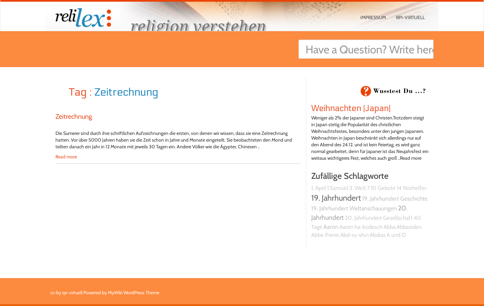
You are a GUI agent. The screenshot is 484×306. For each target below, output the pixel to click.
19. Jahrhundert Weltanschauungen (354, 208)
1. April (318, 188)
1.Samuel (337, 188)
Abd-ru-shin (354, 235)
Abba (390, 226)
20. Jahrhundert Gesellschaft (379, 217)
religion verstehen (198, 26)
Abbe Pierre (325, 235)
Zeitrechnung (73, 116)
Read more (66, 157)
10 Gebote (383, 188)
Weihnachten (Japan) (351, 108)
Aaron (330, 226)
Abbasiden (409, 226)
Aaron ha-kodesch (360, 226)
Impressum (373, 17)
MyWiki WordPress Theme (133, 293)
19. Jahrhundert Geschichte (395, 198)
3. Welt (357, 188)
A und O (396, 235)
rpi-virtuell (410, 17)
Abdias (378, 235)
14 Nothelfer (411, 188)
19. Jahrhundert (336, 198)
